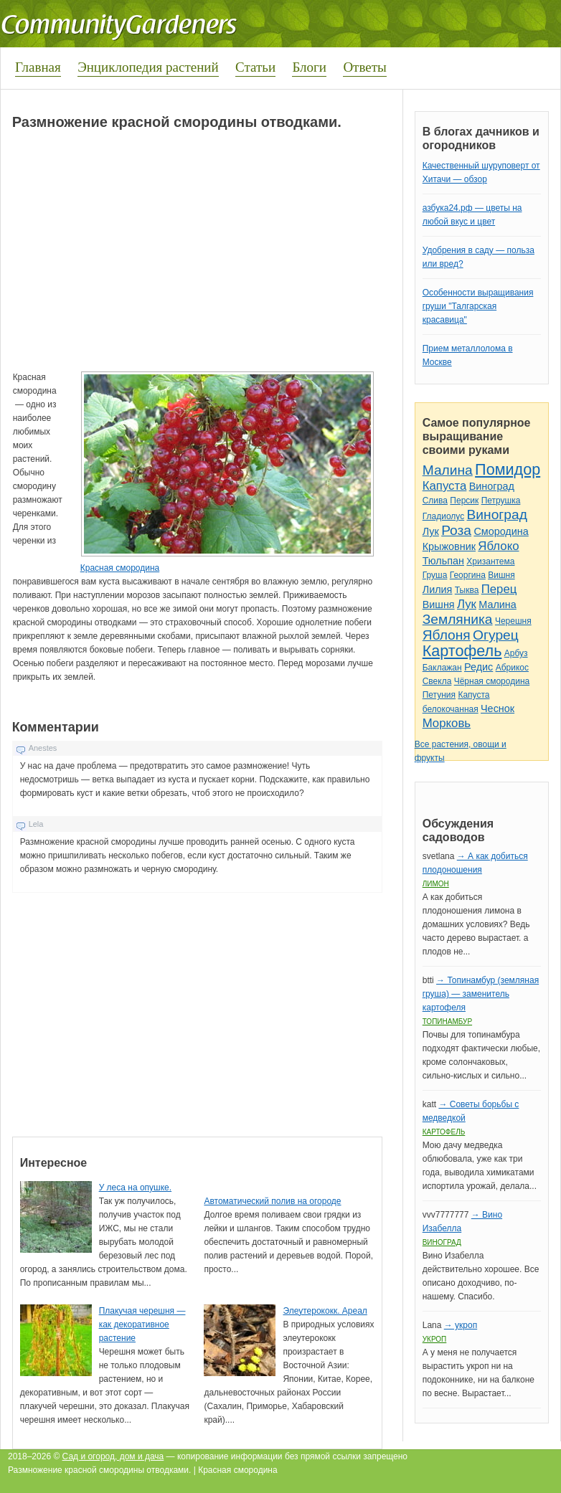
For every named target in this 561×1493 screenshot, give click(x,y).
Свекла (437, 681)
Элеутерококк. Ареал (325, 1311)
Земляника (458, 619)
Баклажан (442, 668)
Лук (431, 531)
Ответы (364, 67)
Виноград (491, 486)
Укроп (435, 1339)
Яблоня (447, 635)
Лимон (436, 884)
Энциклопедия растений (148, 67)
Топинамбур (447, 1021)
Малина (448, 470)
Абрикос (512, 668)
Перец (499, 589)
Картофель (462, 651)
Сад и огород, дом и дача (113, 1456)
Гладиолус (443, 516)
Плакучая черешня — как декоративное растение (142, 1324)
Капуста (445, 486)
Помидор (507, 469)
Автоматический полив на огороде (272, 1201)
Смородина (500, 531)
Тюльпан (443, 561)
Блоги (309, 67)
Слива (435, 501)
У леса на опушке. (135, 1187)
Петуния (439, 695)
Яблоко (498, 546)
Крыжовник (449, 546)
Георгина (468, 575)
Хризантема (490, 561)
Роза (456, 530)
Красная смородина (119, 568)
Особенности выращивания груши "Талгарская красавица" (478, 306)
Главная (38, 67)
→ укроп (460, 1325)
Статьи (255, 67)
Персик (464, 501)
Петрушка (501, 501)
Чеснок (497, 708)
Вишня (501, 575)
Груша (435, 575)
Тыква (467, 590)
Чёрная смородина (492, 681)
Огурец (496, 635)
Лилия (438, 589)
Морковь (447, 723)
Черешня (513, 621)
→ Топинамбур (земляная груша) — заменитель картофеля (481, 994)
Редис (478, 667)
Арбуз (516, 653)
